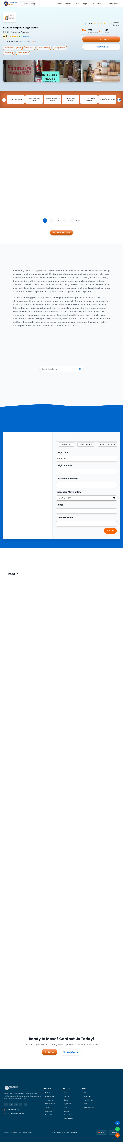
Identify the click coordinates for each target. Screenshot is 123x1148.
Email (36, 41)
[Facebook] (6, 1110)
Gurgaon (67, 1117)
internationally (107, 449)
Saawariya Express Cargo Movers (34, 26)
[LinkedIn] (18, 1110)
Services (68, 4)
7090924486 (96, 4)
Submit (110, 536)
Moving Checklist (89, 1113)
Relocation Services (52, 1102)
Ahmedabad (68, 1121)
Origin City (62, 457)
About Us (48, 1098)
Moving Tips (88, 1102)
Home (59, 4)
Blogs (85, 4)
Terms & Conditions (70, 1138)
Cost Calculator (89, 1105)
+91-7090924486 (13, 1116)
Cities (77, 4)
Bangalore (68, 1105)
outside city (86, 449)
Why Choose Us (50, 1109)
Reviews (24, 36)
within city (66, 449)
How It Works (49, 1105)
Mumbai (67, 1102)
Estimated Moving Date (69, 497)
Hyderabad (68, 1109)
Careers (47, 1113)
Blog (85, 1098)
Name (60, 510)
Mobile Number (65, 522)
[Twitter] (12, 1110)
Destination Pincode (67, 483)
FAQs (85, 1109)
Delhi (66, 1098)
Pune (66, 1113)
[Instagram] (24, 1110)
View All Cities (69, 1125)
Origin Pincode (64, 470)
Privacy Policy (56, 1138)
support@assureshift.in (15, 1119)
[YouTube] (29, 1110)
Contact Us (49, 1117)
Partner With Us (50, 1121)
